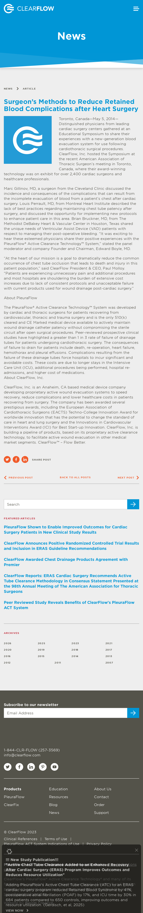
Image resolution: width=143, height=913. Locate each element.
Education (58, 788)
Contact (101, 796)
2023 (75, 643)
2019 (41, 649)
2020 (8, 649)
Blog (53, 804)
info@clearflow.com (22, 755)
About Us (102, 788)
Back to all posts (75, 477)
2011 (58, 662)
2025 (41, 643)
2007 (109, 662)
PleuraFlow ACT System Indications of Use (42, 844)
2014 (75, 656)
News (8, 88)
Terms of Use (56, 839)
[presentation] (33, 730)
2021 (108, 643)
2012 (7, 662)
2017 (108, 649)
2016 (7, 656)
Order (99, 804)
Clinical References (21, 839)
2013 (108, 656)
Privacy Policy (99, 844)
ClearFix (11, 804)
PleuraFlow (14, 796)
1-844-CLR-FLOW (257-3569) (32, 750)
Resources (58, 796)
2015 (41, 656)
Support (101, 812)
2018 (75, 649)
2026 (7, 643)
